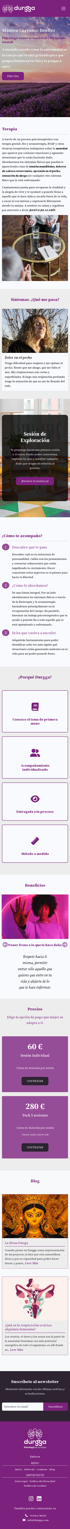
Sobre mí (29, 1469)
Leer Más (31, 1263)
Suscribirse (55, 1406)
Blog (52, 1469)
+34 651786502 (38, 1515)
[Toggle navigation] (63, 8)
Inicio (18, 1469)
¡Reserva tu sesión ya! (35, 481)
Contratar (35, 1081)
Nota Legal (21, 1481)
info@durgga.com (38, 1520)
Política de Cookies (35, 1485)
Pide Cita (13, 76)
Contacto (42, 1469)
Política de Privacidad (42, 1481)
